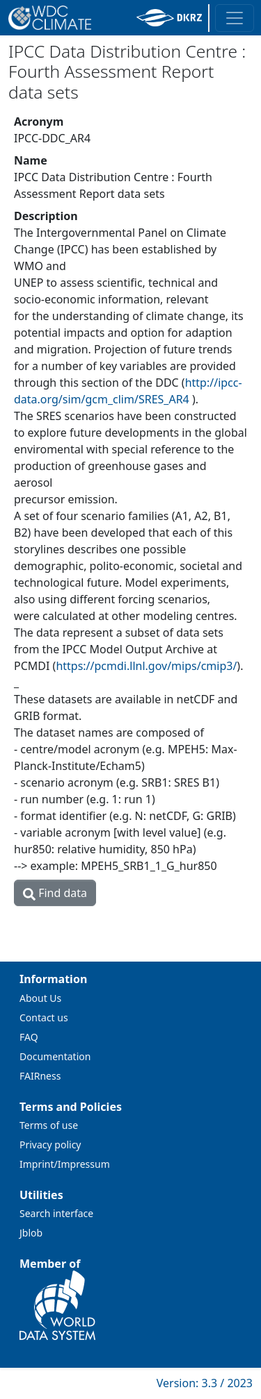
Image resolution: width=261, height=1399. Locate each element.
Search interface (56, 1213)
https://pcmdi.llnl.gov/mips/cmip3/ (146, 665)
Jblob (30, 1232)
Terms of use (48, 1125)
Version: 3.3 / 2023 (205, 1383)
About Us (40, 998)
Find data (55, 892)
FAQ (28, 1037)
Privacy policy (50, 1144)
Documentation (54, 1056)
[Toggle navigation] (234, 18)
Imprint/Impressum (64, 1164)
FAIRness (40, 1075)
